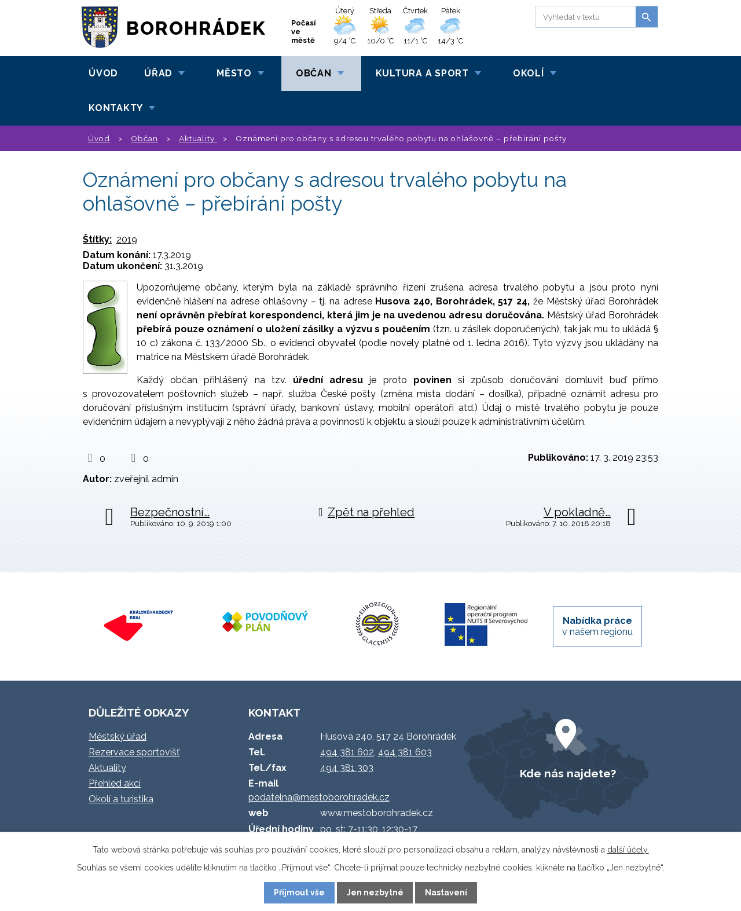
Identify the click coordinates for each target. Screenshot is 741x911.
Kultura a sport (422, 73)
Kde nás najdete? (568, 773)
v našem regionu (597, 626)
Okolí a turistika (121, 799)
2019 (126, 239)
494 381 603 (405, 752)
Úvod (103, 73)
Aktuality (198, 138)
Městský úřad (117, 736)
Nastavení (446, 892)
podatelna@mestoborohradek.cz (319, 797)
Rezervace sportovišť (134, 752)
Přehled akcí (115, 783)
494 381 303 (346, 767)
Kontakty (116, 107)
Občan (314, 73)
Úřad (158, 73)
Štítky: (97, 239)
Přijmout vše (299, 892)
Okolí (528, 73)
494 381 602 (347, 752)
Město (234, 73)
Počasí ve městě (303, 32)
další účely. (628, 849)
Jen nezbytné (375, 892)
